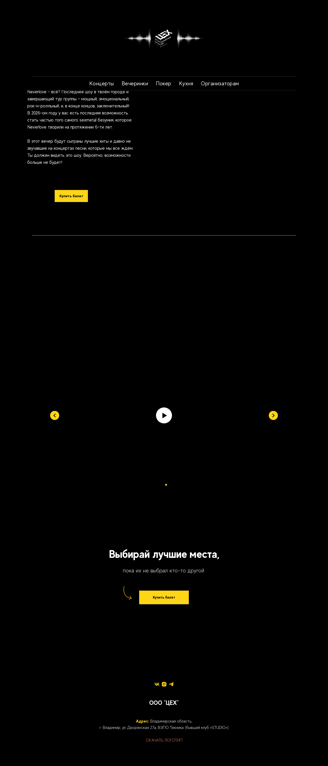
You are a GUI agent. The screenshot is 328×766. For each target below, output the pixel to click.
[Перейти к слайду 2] (166, 485)
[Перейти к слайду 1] (162, 485)
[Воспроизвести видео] (164, 415)
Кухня (186, 83)
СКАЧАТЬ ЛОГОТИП (164, 740)
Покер (163, 83)
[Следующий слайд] (273, 415)
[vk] (157, 684)
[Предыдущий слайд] (54, 415)
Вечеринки (135, 83)
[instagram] (164, 684)
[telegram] (171, 684)
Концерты (101, 83)
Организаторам (220, 83)
